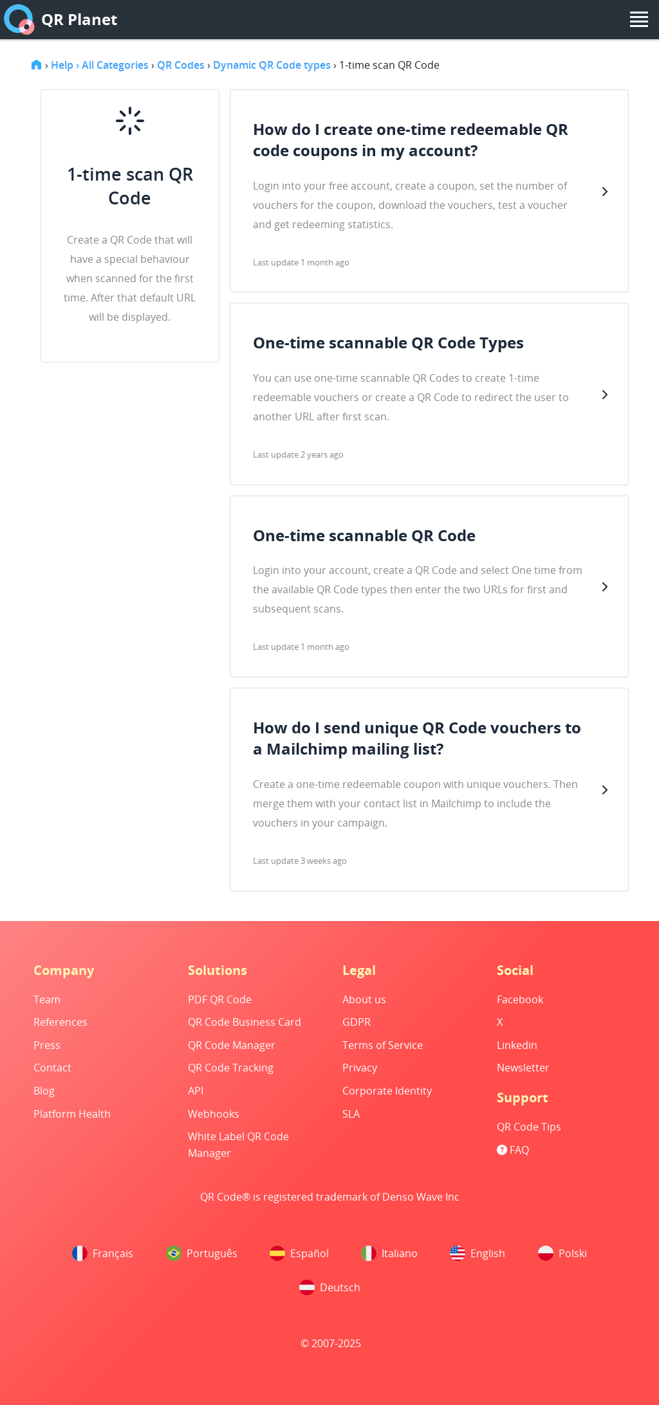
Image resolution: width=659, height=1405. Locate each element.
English (477, 1253)
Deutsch (329, 1287)
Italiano (389, 1253)
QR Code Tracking (231, 1067)
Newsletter (523, 1067)
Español (299, 1253)
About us (364, 999)
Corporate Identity (387, 1091)
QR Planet (60, 19)
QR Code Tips (529, 1127)
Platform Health (72, 1114)
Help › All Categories (100, 65)
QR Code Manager (231, 1045)
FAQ (513, 1150)
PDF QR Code (220, 999)
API (195, 1091)
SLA (351, 1114)
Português (201, 1253)
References (60, 1022)
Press (46, 1045)
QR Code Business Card (244, 1022)
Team (46, 999)
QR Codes (181, 65)
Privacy (359, 1067)
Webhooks (213, 1114)
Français (102, 1253)
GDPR (356, 1022)
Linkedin (517, 1045)
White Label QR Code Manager (238, 1144)
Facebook (520, 999)
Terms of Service (382, 1045)
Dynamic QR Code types (272, 65)
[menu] (639, 19)
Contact (52, 1067)
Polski (562, 1253)
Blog (44, 1091)
